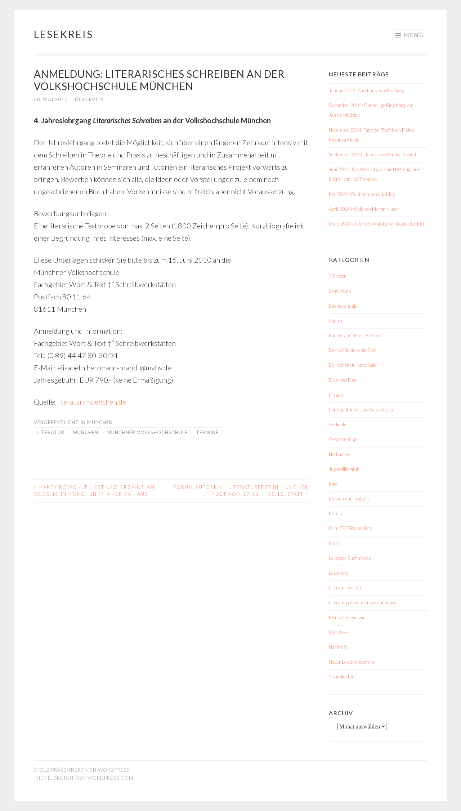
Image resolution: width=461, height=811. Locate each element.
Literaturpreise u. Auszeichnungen (363, 602)
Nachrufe (338, 647)
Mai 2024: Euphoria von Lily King (362, 194)
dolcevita (89, 99)
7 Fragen (337, 276)
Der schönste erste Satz (352, 350)
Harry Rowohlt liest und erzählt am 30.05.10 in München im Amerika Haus (94, 490)
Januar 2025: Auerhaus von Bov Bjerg (366, 90)
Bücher (336, 321)
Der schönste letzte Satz (353, 365)
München (100, 422)
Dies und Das (343, 380)
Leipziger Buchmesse (350, 558)
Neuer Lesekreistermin (351, 662)
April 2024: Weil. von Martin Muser (364, 209)
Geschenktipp (343, 439)
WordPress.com (110, 778)
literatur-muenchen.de (91, 401)
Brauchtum (340, 291)
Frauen (336, 395)
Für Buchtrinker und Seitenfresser (362, 410)
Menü (413, 34)
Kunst (335, 543)
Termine (207, 432)
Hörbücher (339, 454)
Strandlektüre (342, 676)
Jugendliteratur (344, 469)
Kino (333, 484)
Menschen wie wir (347, 617)
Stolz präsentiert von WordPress (82, 770)
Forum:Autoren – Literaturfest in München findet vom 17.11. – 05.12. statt (241, 490)
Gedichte (337, 424)
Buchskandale (343, 306)
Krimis (335, 513)
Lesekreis (63, 34)
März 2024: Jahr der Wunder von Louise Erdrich (377, 224)
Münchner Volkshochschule (147, 432)
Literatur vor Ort (345, 588)
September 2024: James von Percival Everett (373, 154)
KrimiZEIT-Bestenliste (350, 528)
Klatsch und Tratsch (349, 499)
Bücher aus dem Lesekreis (355, 335)
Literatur (50, 432)
